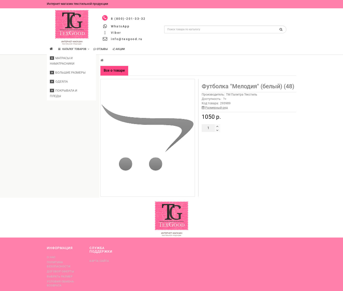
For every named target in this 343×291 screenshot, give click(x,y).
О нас (51, 257)
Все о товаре (114, 70)
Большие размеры (68, 72)
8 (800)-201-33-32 (128, 18)
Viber (116, 32)
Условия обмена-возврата (61, 283)
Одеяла (59, 81)
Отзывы (100, 49)
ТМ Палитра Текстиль (241, 94)
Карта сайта (99, 261)
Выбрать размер (59, 276)
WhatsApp (120, 26)
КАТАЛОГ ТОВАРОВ (73, 49)
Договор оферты (60, 271)
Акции (119, 49)
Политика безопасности (58, 264)
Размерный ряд (216, 107)
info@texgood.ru (127, 39)
